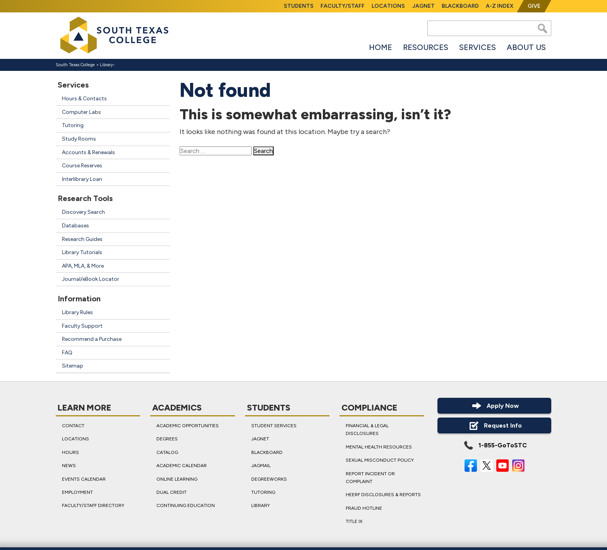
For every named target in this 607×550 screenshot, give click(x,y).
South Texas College (75, 64)
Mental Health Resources (379, 447)
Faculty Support (82, 326)
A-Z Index (499, 6)
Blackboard (460, 6)
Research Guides (82, 239)
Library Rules (77, 312)
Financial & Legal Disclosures (367, 429)
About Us (526, 47)
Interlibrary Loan (82, 179)
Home (380, 47)
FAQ (67, 352)
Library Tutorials (82, 252)
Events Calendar (84, 478)
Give (534, 6)
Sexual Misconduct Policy (380, 460)
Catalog (167, 452)
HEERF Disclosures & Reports (383, 494)
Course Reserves (82, 165)
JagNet (423, 6)
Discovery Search (83, 212)
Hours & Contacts (84, 98)
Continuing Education (185, 505)
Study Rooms (79, 139)
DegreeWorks (269, 478)
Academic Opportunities (187, 425)
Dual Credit (171, 492)
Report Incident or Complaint (370, 477)
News (69, 465)
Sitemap (72, 366)
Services (477, 47)
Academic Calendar (181, 465)
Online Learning (176, 478)
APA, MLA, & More (83, 266)
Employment (77, 492)
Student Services (274, 425)
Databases (75, 225)
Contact (73, 425)
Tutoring (73, 125)
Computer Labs (81, 112)
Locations (388, 6)
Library (106, 64)
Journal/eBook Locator (90, 279)
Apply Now (494, 406)
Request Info (494, 425)
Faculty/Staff (343, 6)
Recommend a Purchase (92, 339)
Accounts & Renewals (88, 152)
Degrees (167, 439)
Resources (425, 47)
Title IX (354, 521)
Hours (70, 452)
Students (299, 6)
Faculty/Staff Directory (93, 505)
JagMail (261, 465)
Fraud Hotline (364, 508)
